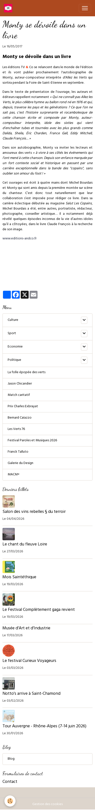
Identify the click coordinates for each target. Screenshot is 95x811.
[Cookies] (10, 801)
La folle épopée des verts (26, 372)
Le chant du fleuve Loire (24, 545)
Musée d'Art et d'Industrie (26, 628)
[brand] (9, 8)
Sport (12, 333)
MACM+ (13, 474)
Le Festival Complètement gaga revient (38, 610)
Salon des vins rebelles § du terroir (34, 512)
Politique (14, 360)
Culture (13, 320)
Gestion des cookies (47, 804)
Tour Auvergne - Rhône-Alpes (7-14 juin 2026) (44, 726)
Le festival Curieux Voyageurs (29, 661)
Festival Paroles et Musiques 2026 (32, 440)
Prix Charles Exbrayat (23, 406)
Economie (15, 346)
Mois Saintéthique (19, 577)
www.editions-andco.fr (19, 238)
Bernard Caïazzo (20, 418)
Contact (9, 782)
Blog (11, 759)
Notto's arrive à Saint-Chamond (31, 694)
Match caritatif (19, 395)
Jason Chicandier (20, 384)
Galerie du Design (20, 463)
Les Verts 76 (16, 429)
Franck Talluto (18, 452)
